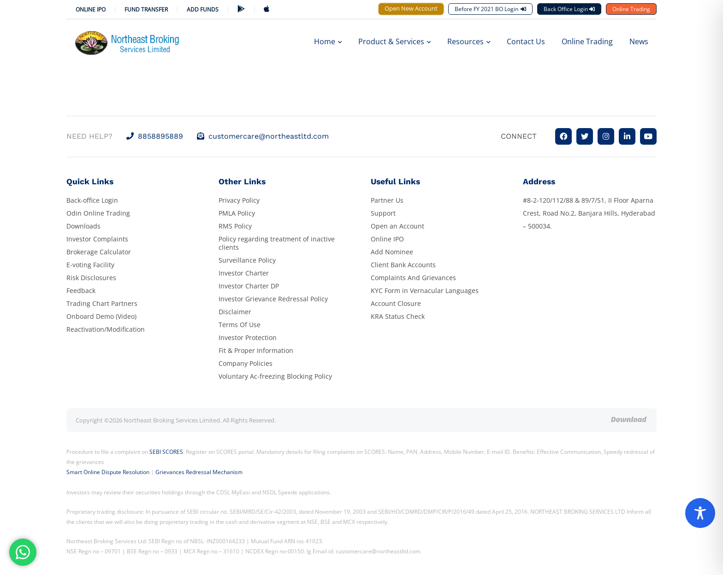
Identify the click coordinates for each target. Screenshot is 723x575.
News (638, 41)
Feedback (80, 290)
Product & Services (394, 41)
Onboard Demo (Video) (101, 316)
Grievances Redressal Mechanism (199, 472)
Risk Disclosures (91, 277)
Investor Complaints (97, 239)
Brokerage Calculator (98, 251)
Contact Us (526, 41)
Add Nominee (392, 251)
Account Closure (396, 303)
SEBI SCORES (166, 452)
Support (383, 213)
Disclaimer (235, 311)
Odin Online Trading (98, 213)
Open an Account (397, 226)
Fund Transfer (146, 9)
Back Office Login (569, 9)
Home (328, 41)
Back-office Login (92, 200)
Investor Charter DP (249, 286)
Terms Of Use (240, 324)
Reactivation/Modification (105, 329)
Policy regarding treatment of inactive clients (277, 243)
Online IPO (91, 9)
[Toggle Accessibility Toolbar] (700, 513)
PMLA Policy (237, 213)
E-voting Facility (90, 264)
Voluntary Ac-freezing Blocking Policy (275, 376)
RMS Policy (235, 226)
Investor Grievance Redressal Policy (273, 298)
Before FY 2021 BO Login (490, 9)
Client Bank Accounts (403, 264)
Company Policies (246, 363)
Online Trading (631, 9)
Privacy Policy (239, 200)
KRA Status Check (398, 316)
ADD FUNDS (203, 9)
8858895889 (154, 136)
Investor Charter (244, 273)
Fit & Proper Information (256, 350)
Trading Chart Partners (101, 303)
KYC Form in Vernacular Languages (425, 290)
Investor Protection (248, 337)
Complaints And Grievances (413, 277)
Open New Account (411, 8)
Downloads (83, 226)
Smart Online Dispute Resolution (107, 472)
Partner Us (387, 200)
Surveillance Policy (247, 260)
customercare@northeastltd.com (263, 136)
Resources (468, 41)
